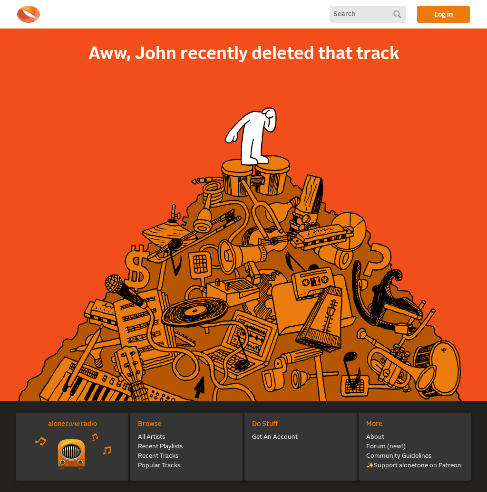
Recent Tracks (158, 456)
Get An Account (275, 437)
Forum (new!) (386, 447)
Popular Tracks (159, 466)
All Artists (151, 437)
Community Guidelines (398, 456)
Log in (443, 14)
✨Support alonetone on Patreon (413, 466)
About (375, 437)
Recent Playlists (160, 447)
